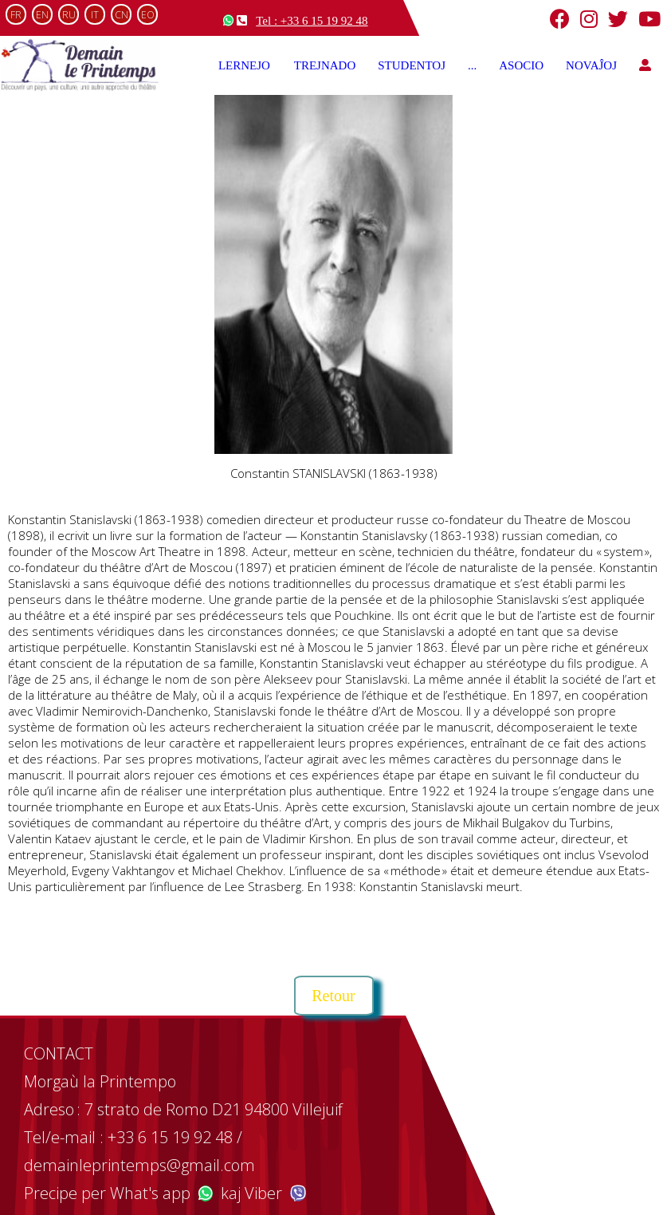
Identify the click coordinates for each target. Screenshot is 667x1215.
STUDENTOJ (411, 65)
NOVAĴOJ (591, 65)
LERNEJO (245, 65)
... (472, 65)
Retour (333, 995)
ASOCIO (521, 65)
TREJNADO (325, 65)
